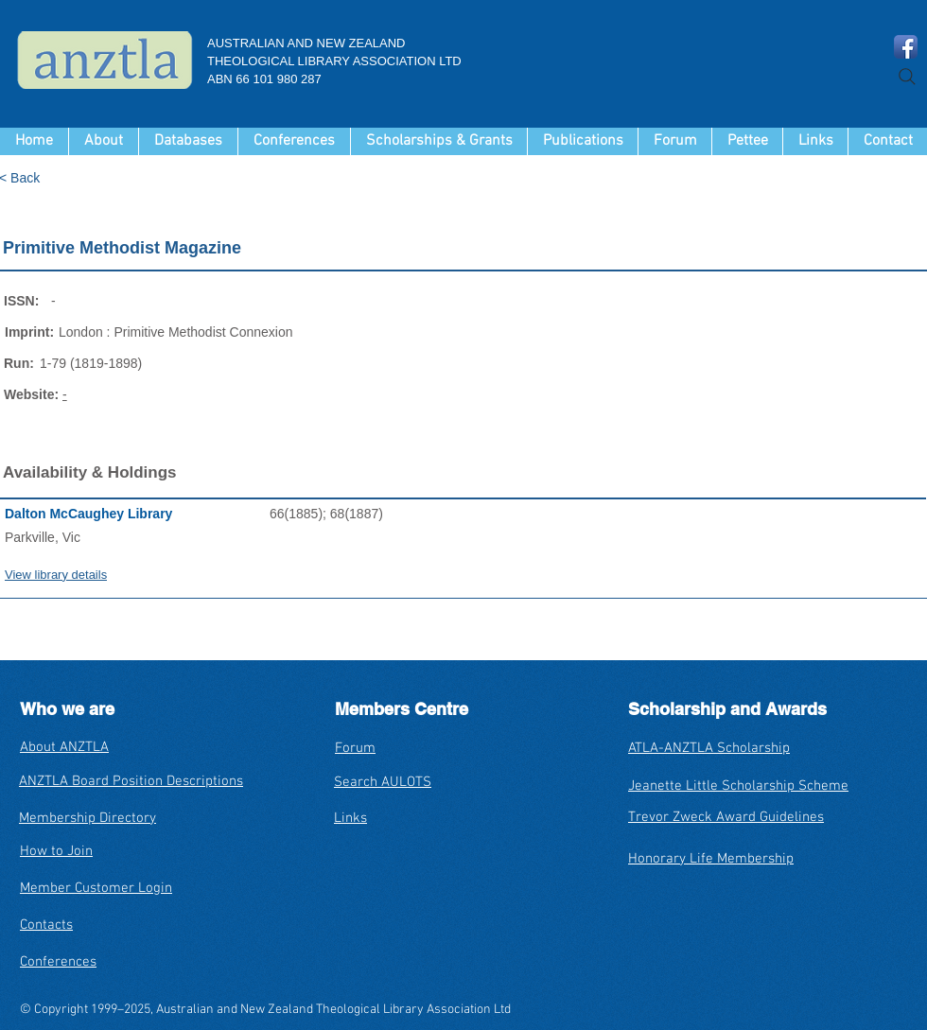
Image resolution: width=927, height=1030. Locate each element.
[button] (187, 141)
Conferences (58, 961)
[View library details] (137, 574)
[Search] (907, 76)
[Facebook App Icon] (906, 47)
